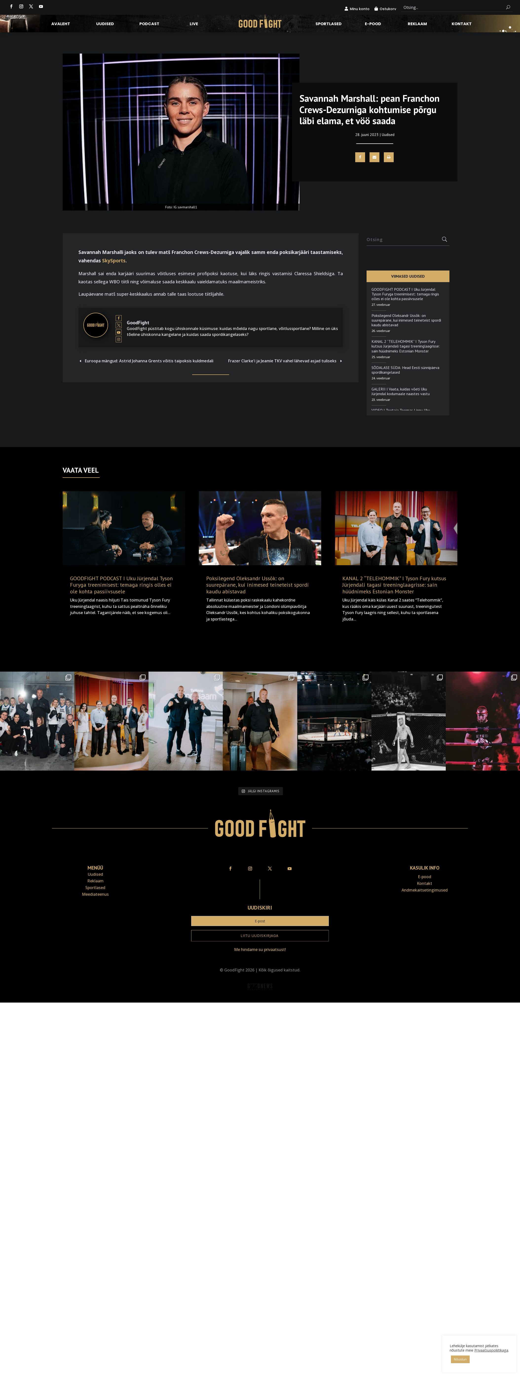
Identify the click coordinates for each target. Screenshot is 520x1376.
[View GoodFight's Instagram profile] (119, 340)
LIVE (194, 24)
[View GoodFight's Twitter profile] (119, 325)
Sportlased (329, 24)
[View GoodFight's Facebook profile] (119, 318)
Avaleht (60, 24)
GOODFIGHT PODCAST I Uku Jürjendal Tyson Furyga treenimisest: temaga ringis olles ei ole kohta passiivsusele (405, 294)
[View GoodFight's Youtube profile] (119, 332)
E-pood (373, 24)
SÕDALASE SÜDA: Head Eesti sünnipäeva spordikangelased (405, 370)
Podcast (149, 24)
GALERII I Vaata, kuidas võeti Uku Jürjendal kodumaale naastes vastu (400, 391)
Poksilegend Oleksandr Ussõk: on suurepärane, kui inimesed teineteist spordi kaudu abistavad (406, 320)
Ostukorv (388, 8)
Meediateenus (95, 894)
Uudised (105, 24)
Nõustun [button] (460, 1359)
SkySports (114, 260)
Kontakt (462, 24)
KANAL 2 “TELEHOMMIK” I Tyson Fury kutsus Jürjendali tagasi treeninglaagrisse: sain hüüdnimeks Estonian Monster (405, 346)
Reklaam (417, 24)
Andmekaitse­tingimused (425, 890)
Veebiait (260, 999)
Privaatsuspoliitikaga (491, 1350)
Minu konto (360, 8)
